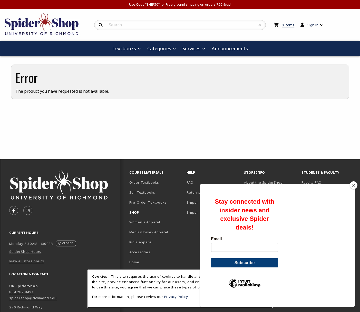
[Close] (353, 194)
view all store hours (26, 261)
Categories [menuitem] (159, 48)
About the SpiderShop (263, 182)
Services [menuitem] (191, 48)
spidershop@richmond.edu (33, 298)
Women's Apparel (144, 222)
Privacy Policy (176, 296)
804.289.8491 (21, 292)
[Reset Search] (259, 25)
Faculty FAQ (311, 182)
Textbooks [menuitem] (124, 48)
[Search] (101, 25)
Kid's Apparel (141, 242)
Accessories (139, 252)
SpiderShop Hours (25, 251)
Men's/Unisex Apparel (148, 232)
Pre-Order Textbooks (148, 202)
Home (134, 262)
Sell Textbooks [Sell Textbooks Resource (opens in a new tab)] (142, 192)
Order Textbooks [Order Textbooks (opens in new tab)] (144, 182)
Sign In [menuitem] (312, 25)
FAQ (190, 182)
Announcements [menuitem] (230, 48)
